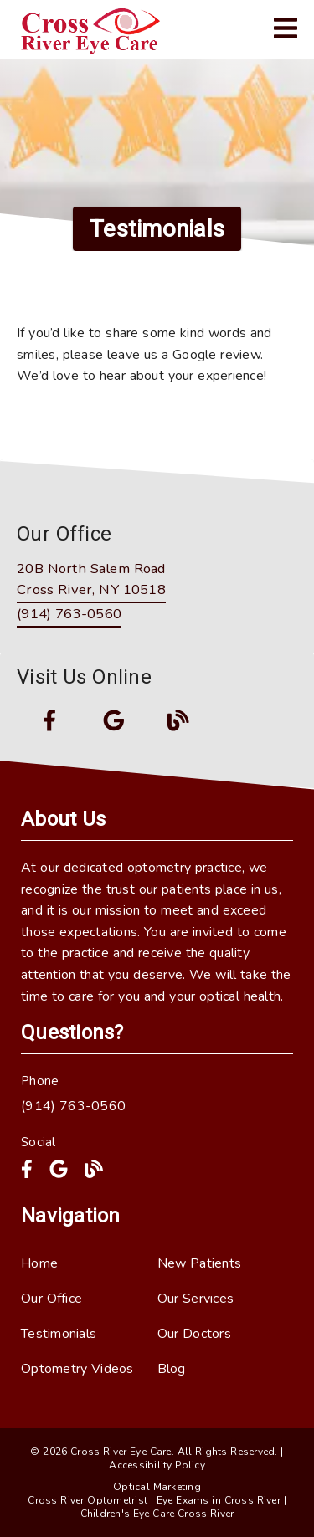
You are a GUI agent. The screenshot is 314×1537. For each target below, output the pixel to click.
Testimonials (58, 1333)
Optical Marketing (157, 1486)
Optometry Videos (77, 1369)
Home (39, 1263)
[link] (95, 29)
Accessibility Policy (157, 1465)
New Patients (199, 1263)
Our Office (51, 1298)
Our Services (195, 1298)
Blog (171, 1369)
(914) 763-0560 (69, 613)
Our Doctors (194, 1333)
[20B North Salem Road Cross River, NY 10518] (91, 580)
